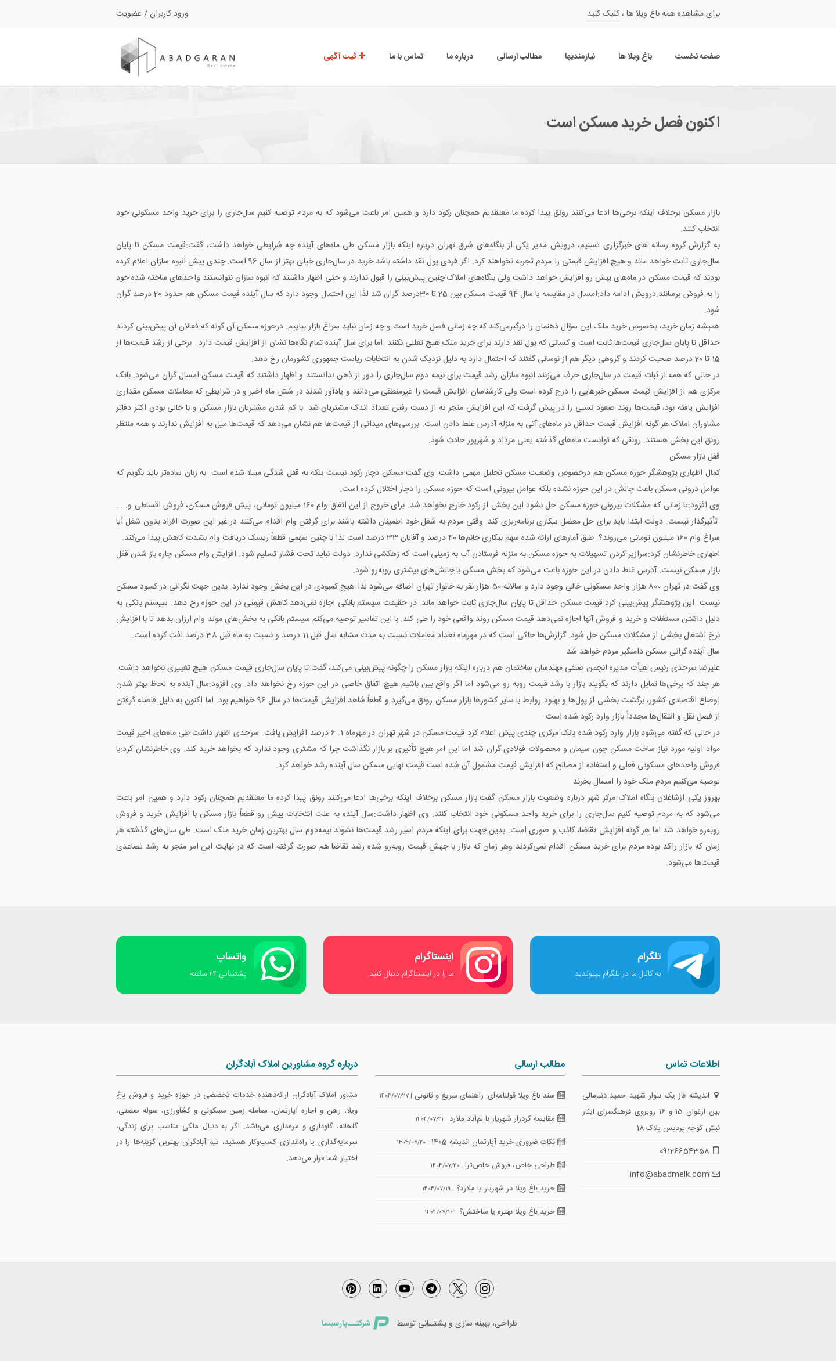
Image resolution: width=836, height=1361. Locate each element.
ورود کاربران (169, 14)
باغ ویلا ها (635, 57)
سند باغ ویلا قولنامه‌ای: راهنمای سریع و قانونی (490, 1095)
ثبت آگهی (344, 57)
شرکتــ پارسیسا (355, 1324)
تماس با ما (406, 57)
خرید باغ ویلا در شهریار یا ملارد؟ (510, 1188)
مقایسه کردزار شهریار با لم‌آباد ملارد (507, 1119)
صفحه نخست (697, 57)
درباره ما (459, 57)
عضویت (129, 14)
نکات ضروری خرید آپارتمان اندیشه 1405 (498, 1142)
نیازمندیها (580, 57)
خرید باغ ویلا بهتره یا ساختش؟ (512, 1211)
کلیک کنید (603, 14)
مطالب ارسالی (519, 57)
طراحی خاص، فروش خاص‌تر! (515, 1165)
